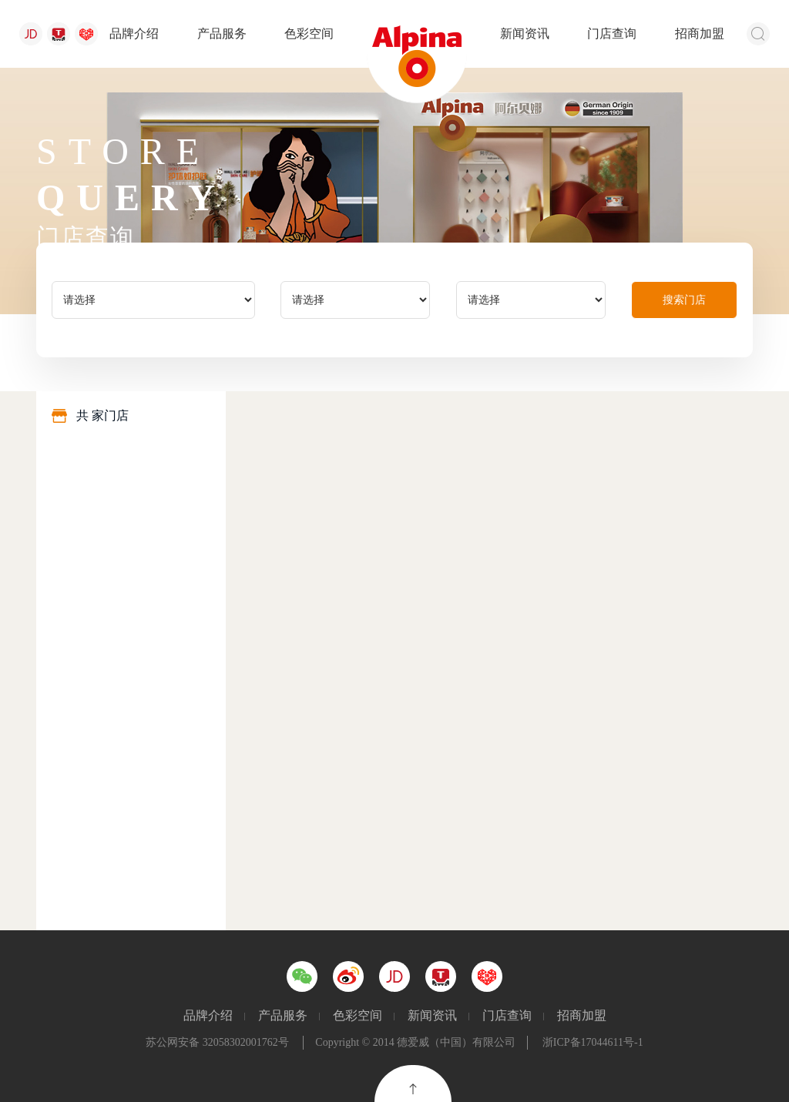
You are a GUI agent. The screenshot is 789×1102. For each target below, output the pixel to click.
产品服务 (222, 33)
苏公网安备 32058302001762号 (217, 1042)
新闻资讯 (524, 33)
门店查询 (611, 33)
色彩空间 (309, 33)
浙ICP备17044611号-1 (592, 1042)
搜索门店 (684, 300)
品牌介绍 (134, 33)
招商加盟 (699, 33)
